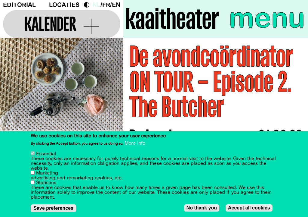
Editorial (19, 5)
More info (135, 143)
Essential (46, 154)
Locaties (64, 5)
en (116, 5)
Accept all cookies (249, 207)
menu (267, 18)
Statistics (46, 183)
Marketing (47, 173)
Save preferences (53, 208)
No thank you (201, 207)
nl (96, 5)
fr (106, 5)
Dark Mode (88, 5)
